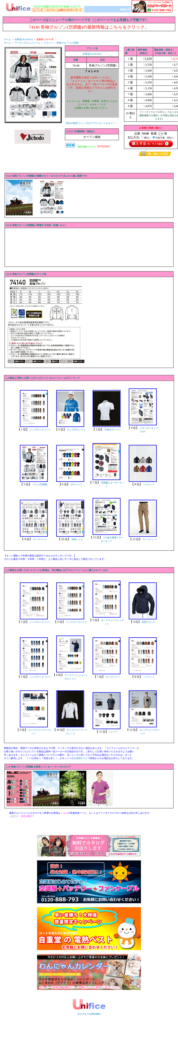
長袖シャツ (77, 539)
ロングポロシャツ (76, 429)
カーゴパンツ (40, 539)
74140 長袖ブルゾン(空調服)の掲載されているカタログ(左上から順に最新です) (46, 175)
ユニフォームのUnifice (89, 1013)
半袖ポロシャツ (112, 429)
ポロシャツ (76, 484)
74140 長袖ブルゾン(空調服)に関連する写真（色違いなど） (36, 225)
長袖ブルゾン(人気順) (67, 42)
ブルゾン (48, 42)
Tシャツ (113, 731)
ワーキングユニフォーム (27, 42)
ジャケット (149, 484)
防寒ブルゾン (149, 622)
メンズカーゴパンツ (40, 429)
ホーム (7, 39)
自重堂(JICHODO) (24, 39)
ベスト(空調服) (40, 484)
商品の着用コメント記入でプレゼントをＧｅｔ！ (91, 123)
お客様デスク (81, 758)
